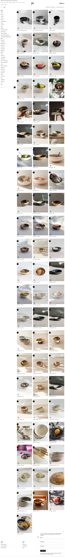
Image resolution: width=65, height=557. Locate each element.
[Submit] (14, 87)
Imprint (23, 547)
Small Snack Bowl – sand (36, 396)
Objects (2, 4)
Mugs (18, 2)
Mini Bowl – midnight (52, 30)
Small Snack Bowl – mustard (21, 373)
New (4, 2)
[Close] (63, 532)
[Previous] (38, 537)
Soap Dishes (2, 67)
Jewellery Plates (3, 57)
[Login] (63, 3)
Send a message (3, 547)
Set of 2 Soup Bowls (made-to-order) (22, 30)
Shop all (2, 2)
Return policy (24, 544)
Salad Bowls (2, 50)
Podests (2, 74)
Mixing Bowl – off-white (36, 465)
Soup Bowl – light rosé (20, 144)
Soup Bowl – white (19, 167)
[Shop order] (60, 7)
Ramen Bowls (3, 48)
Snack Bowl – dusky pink (20, 236)
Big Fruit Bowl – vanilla (20, 190)
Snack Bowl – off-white (36, 442)
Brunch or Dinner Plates (4, 60)
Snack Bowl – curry (51, 213)
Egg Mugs (2, 28)
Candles (2, 23)
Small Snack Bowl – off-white (37, 419)
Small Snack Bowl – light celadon (53, 419)
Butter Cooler (3, 69)
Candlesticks (3, 79)
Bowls (20, 2)
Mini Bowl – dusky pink (20, 53)
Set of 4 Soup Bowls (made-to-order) (38, 30)
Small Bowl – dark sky (36, 53)
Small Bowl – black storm (52, 53)
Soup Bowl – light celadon (52, 144)
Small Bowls (2, 40)
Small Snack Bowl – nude (52, 373)
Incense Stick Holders (4, 65)
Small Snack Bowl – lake (20, 396)
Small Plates (2, 55)
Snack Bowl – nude (19, 213)
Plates (24, 2)
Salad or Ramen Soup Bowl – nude (54, 465)
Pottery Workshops (3, 544)
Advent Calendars (3, 21)
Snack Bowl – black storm (52, 442)
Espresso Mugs (3, 31)
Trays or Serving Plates (4, 62)
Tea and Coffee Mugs (4, 33)
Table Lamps (3, 81)
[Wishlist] (60, 3)
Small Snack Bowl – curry (20, 419)
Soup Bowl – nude (35, 167)
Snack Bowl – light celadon (37, 213)
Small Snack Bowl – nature (37, 350)
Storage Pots (3, 72)
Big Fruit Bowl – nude (52, 167)
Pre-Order (10, 2)
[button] (5, 5)
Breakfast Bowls (3, 43)
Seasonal (14, 2)
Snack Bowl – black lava (52, 259)
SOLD (1, 84)
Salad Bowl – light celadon (53, 190)
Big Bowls (2, 52)
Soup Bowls (2, 45)
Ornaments (2, 24)
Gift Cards (2, 19)
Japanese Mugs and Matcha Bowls (6, 36)
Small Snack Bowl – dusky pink (53, 350)
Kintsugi (7, 2)
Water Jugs (2, 76)
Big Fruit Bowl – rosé (36, 190)
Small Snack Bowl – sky (20, 350)
